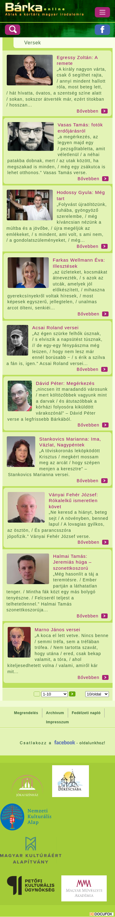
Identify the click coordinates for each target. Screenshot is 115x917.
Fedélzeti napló (86, 713)
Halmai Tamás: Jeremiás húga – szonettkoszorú (72, 562)
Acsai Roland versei (55, 327)
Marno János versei (57, 629)
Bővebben (87, 111)
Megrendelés (26, 713)
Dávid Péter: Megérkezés (65, 383)
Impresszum (57, 722)
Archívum (55, 713)
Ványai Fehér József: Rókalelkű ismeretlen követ (73, 500)
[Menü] (102, 12)
